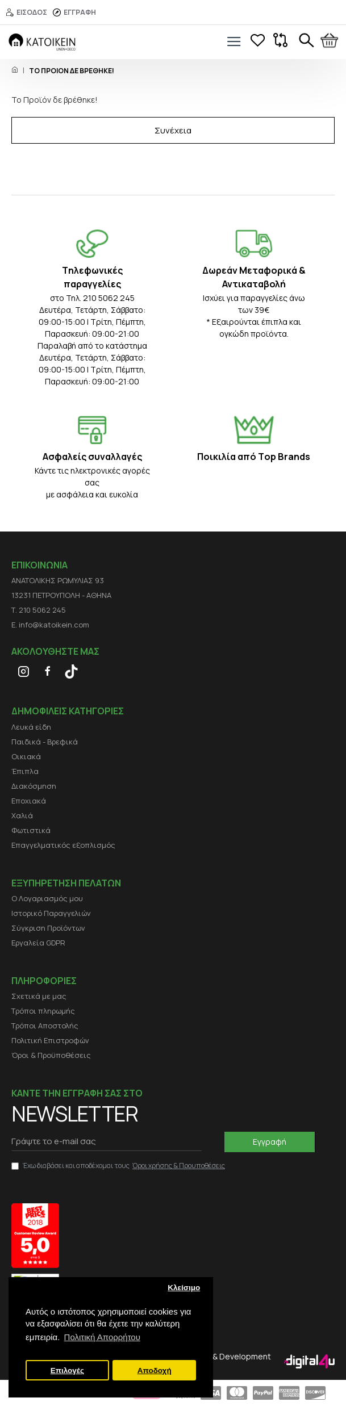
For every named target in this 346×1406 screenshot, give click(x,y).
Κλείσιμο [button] (184, 1287)
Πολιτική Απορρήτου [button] (102, 1337)
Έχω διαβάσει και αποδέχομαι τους (119, 1166)
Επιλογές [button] (67, 1370)
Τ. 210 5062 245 (38, 610)
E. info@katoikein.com (50, 625)
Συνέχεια (173, 130)
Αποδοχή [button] (154, 1370)
